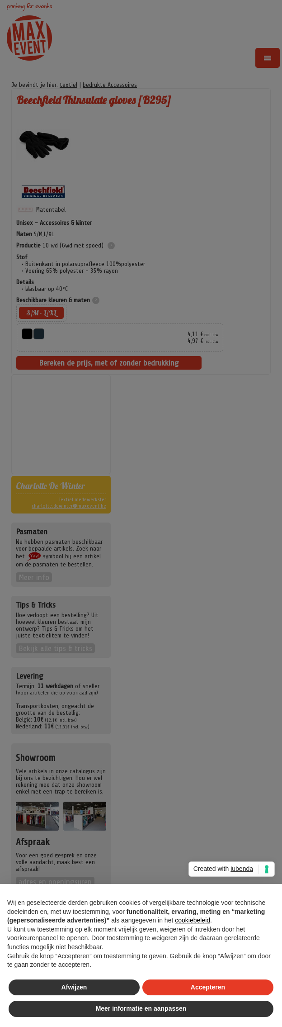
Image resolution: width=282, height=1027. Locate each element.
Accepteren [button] (208, 987)
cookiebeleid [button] (192, 920)
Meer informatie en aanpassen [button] (141, 1008)
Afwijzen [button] (74, 987)
